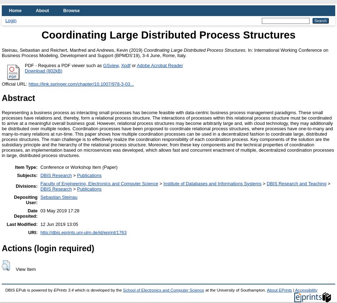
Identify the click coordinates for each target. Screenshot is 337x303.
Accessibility (306, 290)
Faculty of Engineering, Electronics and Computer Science (99, 183)
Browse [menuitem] (71, 10)
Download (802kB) (43, 71)
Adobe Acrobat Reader (160, 65)
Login (10, 20)
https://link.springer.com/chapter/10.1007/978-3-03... (81, 84)
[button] (6, 265)
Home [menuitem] (15, 10)
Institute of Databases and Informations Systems (212, 183)
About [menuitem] (42, 10)
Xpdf (125, 65)
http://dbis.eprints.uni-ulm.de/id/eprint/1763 (83, 232)
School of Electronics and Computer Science (163, 290)
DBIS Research (56, 175)
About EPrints (279, 290)
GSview (111, 65)
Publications (89, 175)
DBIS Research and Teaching (297, 183)
